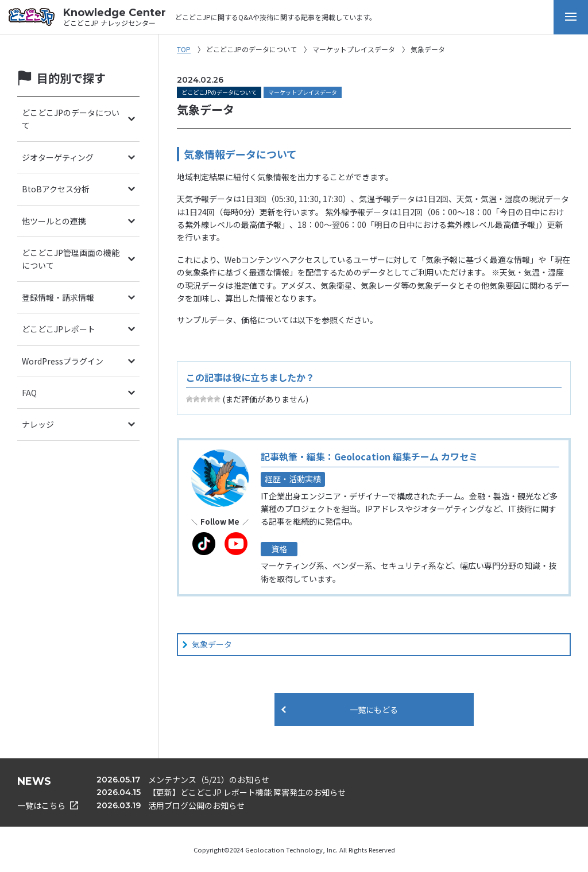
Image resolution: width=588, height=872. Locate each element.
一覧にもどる (374, 709)
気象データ (212, 644)
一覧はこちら (47, 805)
